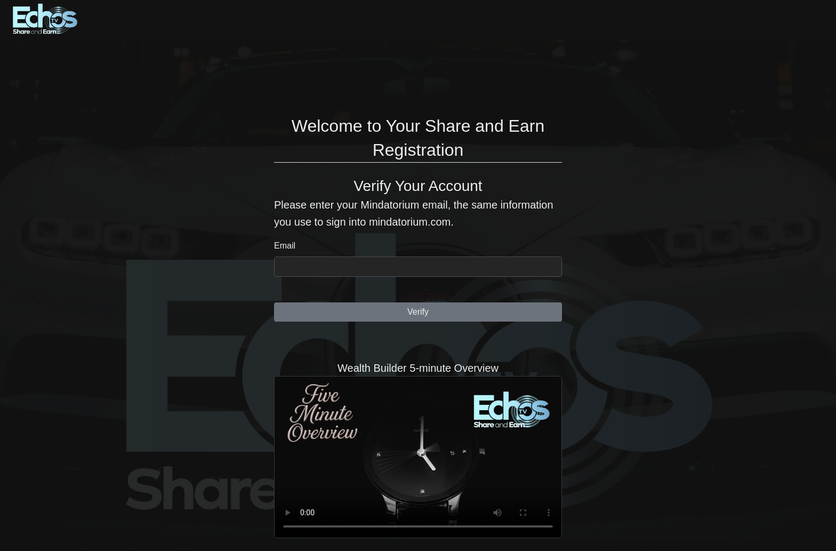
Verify (418, 311)
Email (284, 245)
